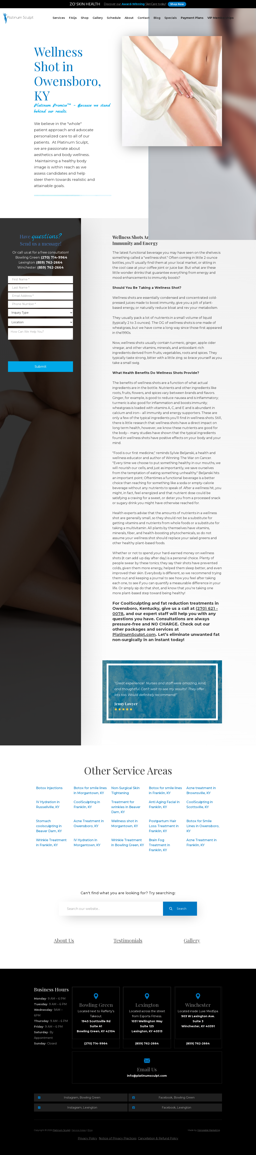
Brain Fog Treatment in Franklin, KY (159, 845)
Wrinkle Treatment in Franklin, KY (51, 842)
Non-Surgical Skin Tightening (125, 790)
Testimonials (128, 940)
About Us (64, 940)
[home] (18, 18)
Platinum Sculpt (61, 1130)
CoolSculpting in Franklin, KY (87, 804)
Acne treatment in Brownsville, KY (201, 790)
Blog (157, 18)
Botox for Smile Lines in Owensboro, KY (202, 826)
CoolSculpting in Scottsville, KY (199, 804)
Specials (170, 18)
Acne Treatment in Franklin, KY (201, 842)
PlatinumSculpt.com (134, 634)
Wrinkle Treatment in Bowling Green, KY (127, 842)
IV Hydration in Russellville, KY (48, 804)
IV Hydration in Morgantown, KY (87, 842)
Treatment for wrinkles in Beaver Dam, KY (125, 807)
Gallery (98, 18)
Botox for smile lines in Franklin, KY (165, 790)
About (129, 18)
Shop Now (177, 4)
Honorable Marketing (208, 1130)
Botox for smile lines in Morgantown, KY (90, 790)
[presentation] (38, 349)
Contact (144, 18)
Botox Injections (49, 788)
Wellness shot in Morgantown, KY (124, 823)
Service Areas (79, 1130)
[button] (59, 17)
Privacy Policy (87, 1138)
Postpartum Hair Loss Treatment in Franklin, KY (164, 826)
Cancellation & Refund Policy (158, 1138)
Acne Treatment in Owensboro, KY (89, 823)
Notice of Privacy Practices (117, 1138)
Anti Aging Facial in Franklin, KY (164, 804)
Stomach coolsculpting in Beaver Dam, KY (49, 826)
